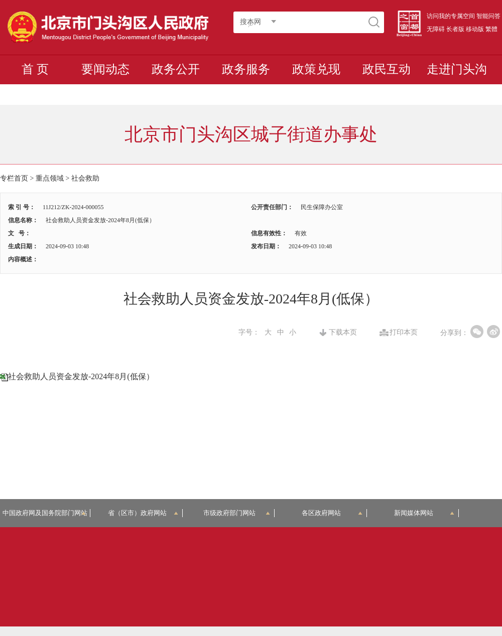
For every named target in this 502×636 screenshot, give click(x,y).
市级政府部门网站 (237, 513)
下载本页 (343, 332)
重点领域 (50, 178)
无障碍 (436, 29)
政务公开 (176, 69)
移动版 (475, 29)
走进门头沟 (457, 69)
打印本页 (404, 332)
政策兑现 (316, 69)
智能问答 (488, 16)
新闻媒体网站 (424, 513)
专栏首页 (14, 178)
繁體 (491, 29)
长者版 (455, 29)
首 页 (35, 69)
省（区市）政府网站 (143, 513)
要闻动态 (105, 69)
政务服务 (246, 69)
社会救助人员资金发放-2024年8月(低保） (81, 376)
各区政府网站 (332, 513)
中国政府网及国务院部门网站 (46, 513)
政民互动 (386, 69)
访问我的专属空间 (451, 16)
